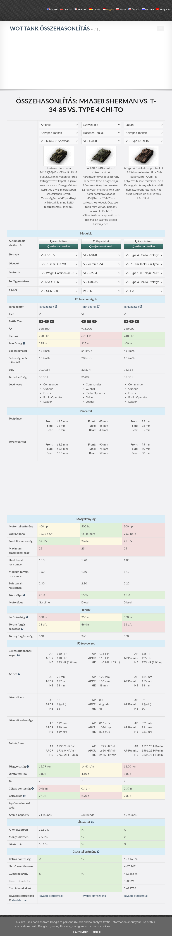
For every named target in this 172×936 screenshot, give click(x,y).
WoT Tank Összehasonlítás (55, 28)
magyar (108, 9)
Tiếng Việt (163, 9)
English (52, 9)
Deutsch (66, 9)
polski (121, 9)
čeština (133, 9)
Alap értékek (58, 241)
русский (148, 9)
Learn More (80, 932)
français (80, 9)
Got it (97, 932)
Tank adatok (48, 306)
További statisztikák (51, 895)
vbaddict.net (20, 900)
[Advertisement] (86, 62)
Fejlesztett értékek (58, 246)
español (94, 9)
